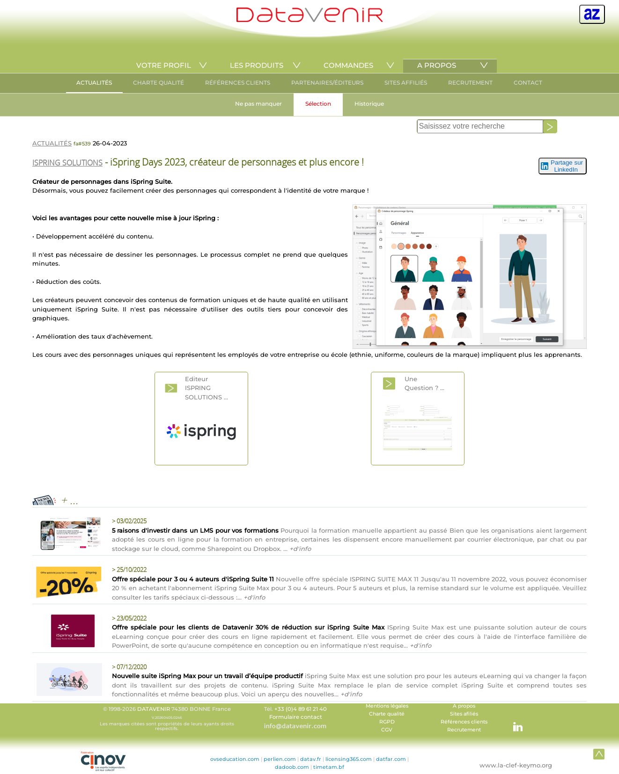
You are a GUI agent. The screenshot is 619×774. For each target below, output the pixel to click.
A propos (464, 706)
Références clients (464, 722)
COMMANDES (348, 65)
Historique (369, 103)
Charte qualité (387, 714)
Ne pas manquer (258, 103)
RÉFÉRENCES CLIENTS (237, 82)
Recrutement (464, 730)
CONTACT (528, 82)
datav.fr (310, 759)
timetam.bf (328, 767)
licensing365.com (348, 759)
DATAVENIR (153, 709)
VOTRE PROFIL (163, 65)
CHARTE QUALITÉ (158, 82)
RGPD (387, 722)
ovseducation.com (234, 759)
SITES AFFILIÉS (405, 82)
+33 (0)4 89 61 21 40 (300, 709)
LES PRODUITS (256, 65)
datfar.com (391, 759)
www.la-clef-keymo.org (515, 765)
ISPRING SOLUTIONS (67, 163)
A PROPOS (436, 65)
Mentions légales (387, 706)
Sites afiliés (464, 714)
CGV (386, 730)
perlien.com (280, 759)
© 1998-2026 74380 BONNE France (166, 718)
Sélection (318, 103)
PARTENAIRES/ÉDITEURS (327, 82)
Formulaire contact (295, 717)
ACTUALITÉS (94, 82)
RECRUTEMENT (470, 82)
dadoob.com (292, 767)
